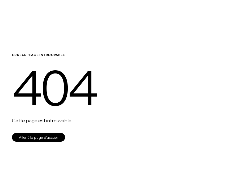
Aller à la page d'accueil (38, 137)
